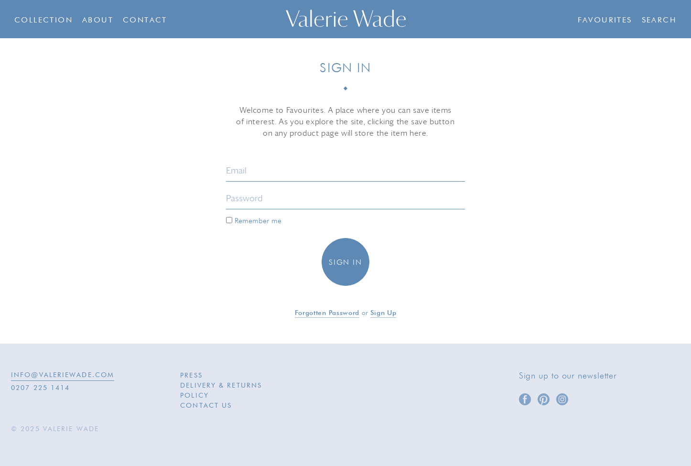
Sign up (383, 313)
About (97, 20)
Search (659, 20)
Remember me (253, 221)
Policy (194, 395)
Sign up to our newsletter (568, 376)
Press (191, 375)
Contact (145, 20)
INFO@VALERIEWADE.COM (62, 375)
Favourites (605, 20)
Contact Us (206, 405)
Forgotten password (327, 313)
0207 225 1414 (40, 388)
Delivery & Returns (221, 385)
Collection (43, 20)
